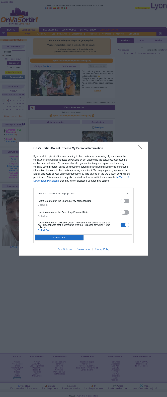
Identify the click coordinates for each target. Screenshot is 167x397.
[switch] (125, 201)
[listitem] (83, 193)
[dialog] (83, 198)
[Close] (141, 148)
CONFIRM (59, 237)
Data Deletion (64, 249)
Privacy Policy (102, 249)
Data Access (83, 249)
